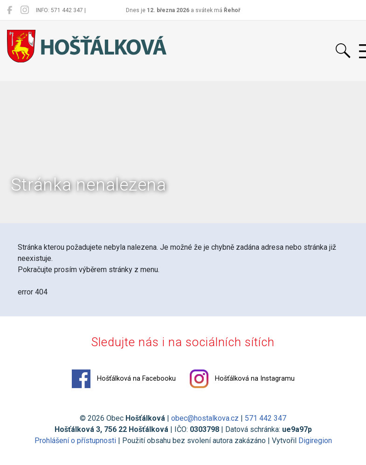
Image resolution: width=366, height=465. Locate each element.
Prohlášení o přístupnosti (75, 440)
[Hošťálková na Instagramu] (25, 10)
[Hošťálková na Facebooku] (9, 10)
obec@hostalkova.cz (205, 418)
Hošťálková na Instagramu (242, 378)
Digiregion (315, 440)
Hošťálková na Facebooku (124, 378)
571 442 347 (265, 418)
